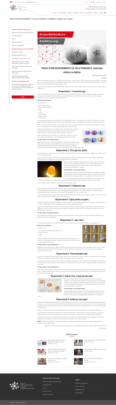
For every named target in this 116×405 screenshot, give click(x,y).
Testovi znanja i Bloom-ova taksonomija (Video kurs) (22, 67)
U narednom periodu (17, 36)
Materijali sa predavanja (18, 45)
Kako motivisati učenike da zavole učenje (94, 349)
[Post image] (41, 343)
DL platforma (98, 2)
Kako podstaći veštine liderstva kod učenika (93, 359)
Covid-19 (14, 39)
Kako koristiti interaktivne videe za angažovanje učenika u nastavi (56, 341)
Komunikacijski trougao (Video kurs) (21, 58)
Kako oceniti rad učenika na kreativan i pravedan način (58, 359)
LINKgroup (18, 402)
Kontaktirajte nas (79, 392)
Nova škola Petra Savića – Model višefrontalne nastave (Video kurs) (20, 62)
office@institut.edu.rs (32, 2)
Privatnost (23, 402)
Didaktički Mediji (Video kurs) (19, 55)
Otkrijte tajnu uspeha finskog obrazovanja (22, 32)
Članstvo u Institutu (17, 42)
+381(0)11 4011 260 (21, 2)
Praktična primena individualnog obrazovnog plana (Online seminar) (21, 77)
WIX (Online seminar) (17, 52)
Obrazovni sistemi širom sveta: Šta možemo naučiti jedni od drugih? (57, 350)
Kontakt (104, 2)
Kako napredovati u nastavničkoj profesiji (95, 340)
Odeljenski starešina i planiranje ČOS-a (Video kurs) (21, 72)
